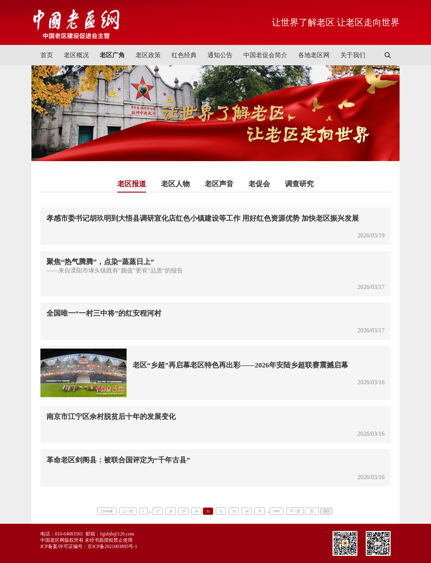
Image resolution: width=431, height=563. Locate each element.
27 (158, 511)
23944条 (107, 511)
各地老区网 (314, 55)
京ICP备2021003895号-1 (112, 546)
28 (170, 511)
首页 (46, 55)
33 (234, 511)
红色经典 (184, 55)
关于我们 (352, 55)
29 (183, 511)
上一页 (127, 511)
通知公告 (220, 55)
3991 (276, 511)
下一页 (294, 511)
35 (259, 511)
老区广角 (112, 55)
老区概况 (76, 55)
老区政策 (148, 55)
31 (208, 511)
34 (246, 511)
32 (221, 511)
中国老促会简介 (265, 55)
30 (196, 511)
